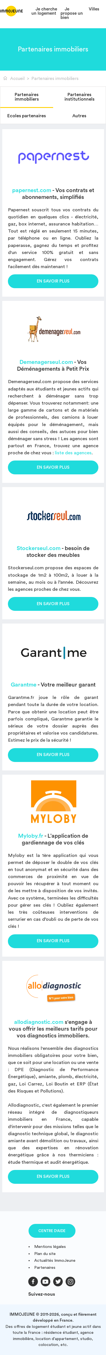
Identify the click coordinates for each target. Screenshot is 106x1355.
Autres (79, 116)
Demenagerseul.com (46, 362)
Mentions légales (50, 1247)
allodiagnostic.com (38, 1022)
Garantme (23, 685)
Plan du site (45, 1254)
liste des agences (73, 452)
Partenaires (44, 1267)
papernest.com (31, 190)
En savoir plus (53, 281)
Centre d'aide (52, 1231)
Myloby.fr (30, 836)
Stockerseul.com (38, 548)
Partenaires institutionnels (79, 96)
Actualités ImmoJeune (54, 1260)
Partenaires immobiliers (27, 96)
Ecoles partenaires (26, 116)
